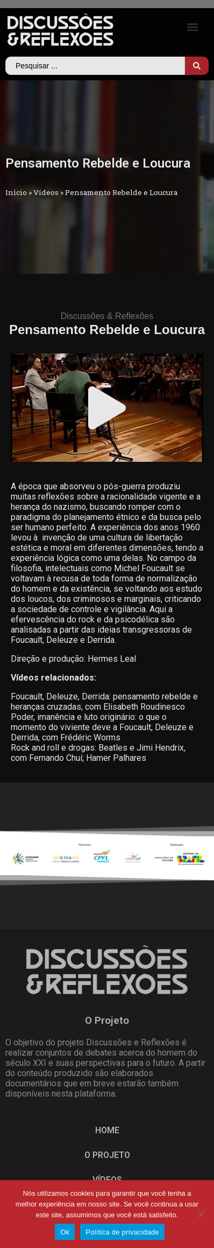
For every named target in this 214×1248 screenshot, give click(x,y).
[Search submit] (197, 66)
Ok (64, 1232)
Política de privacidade (122, 1232)
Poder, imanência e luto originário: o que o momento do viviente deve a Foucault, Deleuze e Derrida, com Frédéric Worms (102, 727)
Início (16, 192)
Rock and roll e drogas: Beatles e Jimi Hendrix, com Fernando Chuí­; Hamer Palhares (98, 753)
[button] (193, 27)
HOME (107, 1130)
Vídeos (46, 192)
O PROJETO (107, 1155)
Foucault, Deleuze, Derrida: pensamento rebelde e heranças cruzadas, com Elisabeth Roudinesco (104, 701)
